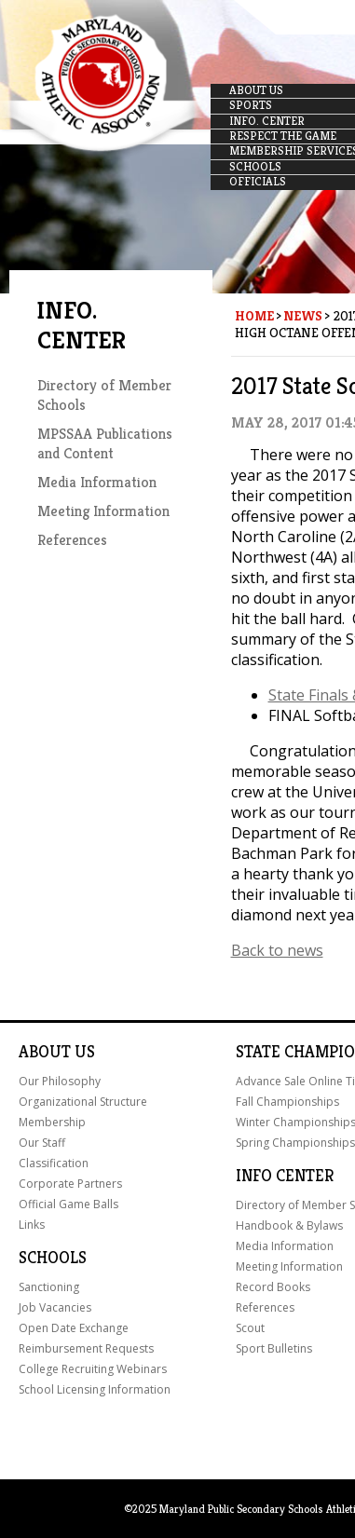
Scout (250, 1328)
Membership (52, 1122)
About (45, 1051)
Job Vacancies (55, 1307)
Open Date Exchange (74, 1328)
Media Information (97, 482)
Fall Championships (287, 1101)
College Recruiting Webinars (93, 1369)
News (302, 315)
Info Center (285, 1175)
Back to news (277, 950)
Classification (54, 1163)
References (72, 540)
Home (254, 315)
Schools (53, 1257)
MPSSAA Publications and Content (104, 443)
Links (32, 1224)
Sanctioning (49, 1287)
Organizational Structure (83, 1101)
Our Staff (42, 1142)
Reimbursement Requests (86, 1348)
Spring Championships (295, 1142)
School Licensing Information (95, 1389)
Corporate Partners (70, 1183)
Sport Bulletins (274, 1348)
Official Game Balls (68, 1204)
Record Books (273, 1287)
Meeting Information (103, 511)
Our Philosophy (60, 1081)
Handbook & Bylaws (289, 1225)
